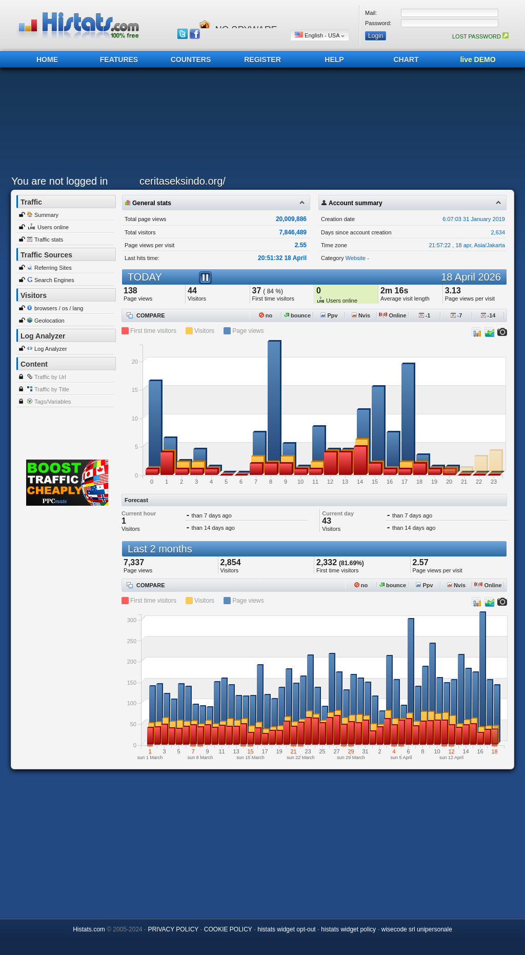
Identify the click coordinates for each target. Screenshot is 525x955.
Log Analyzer (50, 349)
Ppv (328, 315)
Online (392, 315)
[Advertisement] (260, 124)
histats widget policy (348, 929)
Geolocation (49, 320)
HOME (47, 59)
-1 (425, 315)
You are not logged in (59, 181)
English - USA (320, 35)
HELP (334, 59)
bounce (297, 315)
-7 (456, 315)
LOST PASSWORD (480, 36)
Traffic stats (48, 239)
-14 (488, 315)
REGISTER (262, 59)
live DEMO (477, 59)
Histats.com (89, 929)
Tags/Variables (52, 402)
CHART (406, 59)
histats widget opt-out (286, 929)
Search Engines (54, 280)
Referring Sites (53, 268)
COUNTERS (191, 59)
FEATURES (119, 59)
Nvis (361, 315)
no (266, 315)
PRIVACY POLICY (173, 929)
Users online (53, 227)
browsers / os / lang (58, 308)
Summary (46, 215)
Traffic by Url (50, 377)
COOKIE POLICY (228, 929)
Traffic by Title (51, 389)
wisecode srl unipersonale (416, 929)
